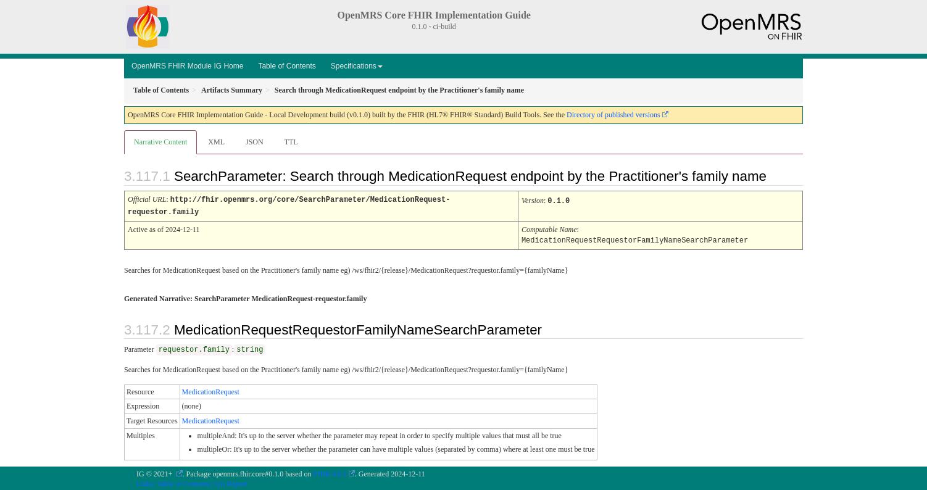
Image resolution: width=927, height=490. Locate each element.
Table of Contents (286, 66)
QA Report (231, 482)
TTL (291, 142)
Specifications (357, 66)
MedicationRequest (210, 390)
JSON (255, 142)
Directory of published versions (613, 114)
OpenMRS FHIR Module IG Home (187, 66)
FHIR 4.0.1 (330, 472)
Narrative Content (160, 142)
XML (216, 142)
